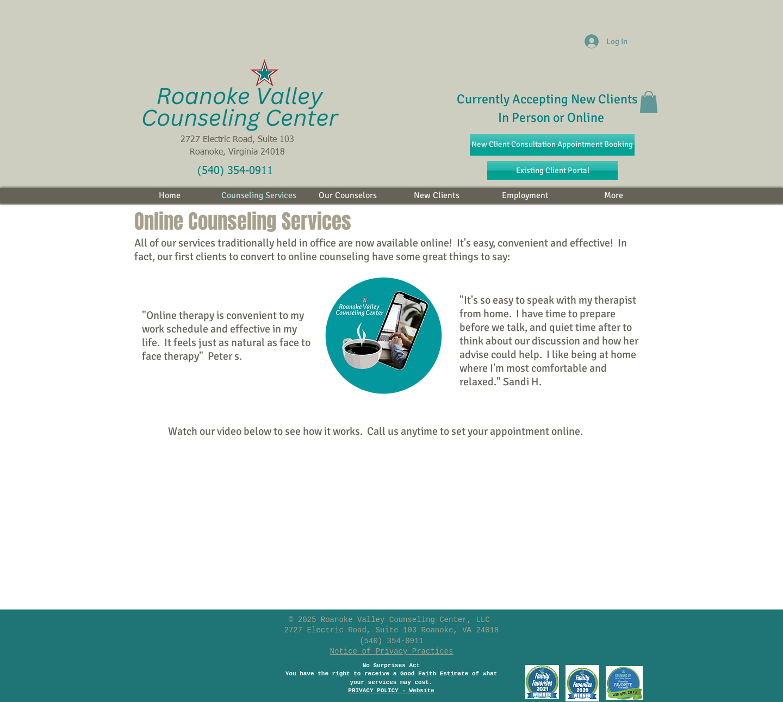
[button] (648, 102)
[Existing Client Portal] (552, 170)
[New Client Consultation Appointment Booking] (552, 145)
